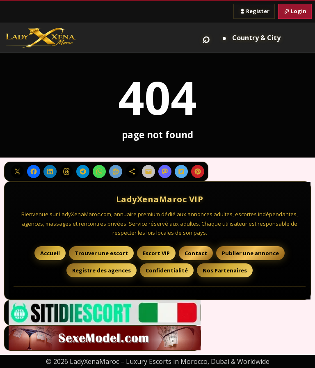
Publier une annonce (250, 253)
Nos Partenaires (225, 270)
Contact (196, 253)
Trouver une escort (101, 253)
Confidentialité (167, 270)
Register (254, 11)
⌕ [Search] (206, 37)
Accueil (50, 253)
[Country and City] (250, 38)
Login (294, 11)
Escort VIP (156, 253)
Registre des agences (101, 270)
